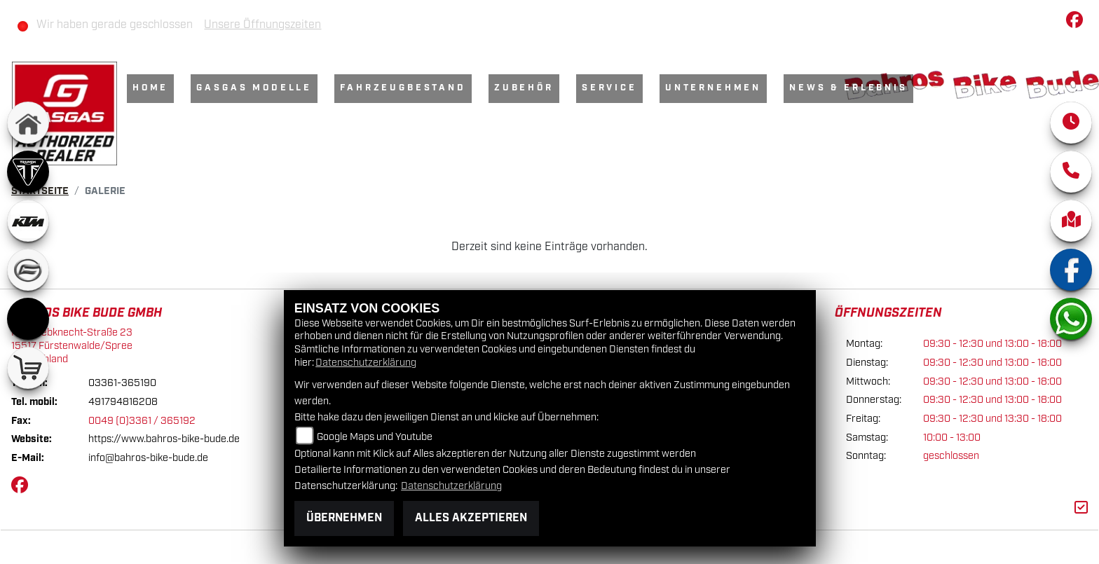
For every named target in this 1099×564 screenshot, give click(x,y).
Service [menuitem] (609, 88)
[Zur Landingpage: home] (28, 123)
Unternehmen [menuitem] (713, 88)
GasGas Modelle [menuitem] (254, 88)
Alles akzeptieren (471, 518)
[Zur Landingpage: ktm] (28, 221)
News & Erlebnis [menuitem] (848, 88)
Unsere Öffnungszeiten (262, 25)
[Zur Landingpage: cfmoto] (28, 270)
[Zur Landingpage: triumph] (28, 172)
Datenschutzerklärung (365, 362)
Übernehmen (344, 518)
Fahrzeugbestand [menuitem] (403, 88)
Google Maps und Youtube (374, 436)
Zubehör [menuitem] (524, 88)
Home (150, 88)
